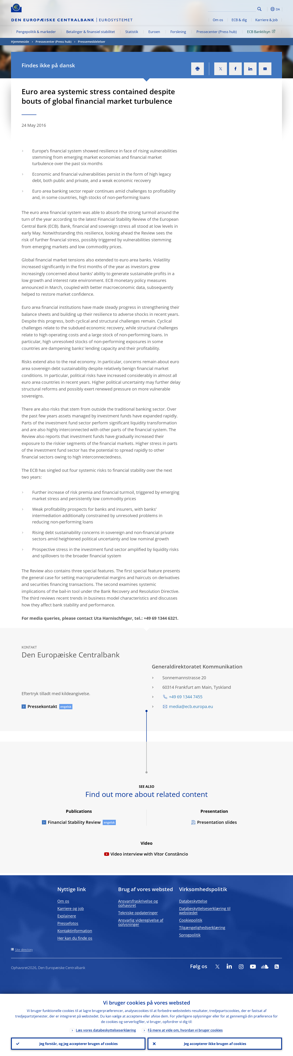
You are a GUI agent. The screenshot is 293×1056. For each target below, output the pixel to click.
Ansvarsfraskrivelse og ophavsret (138, 903)
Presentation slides (217, 822)
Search (259, 9)
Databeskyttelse (193, 901)
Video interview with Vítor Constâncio (149, 854)
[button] (267, 9)
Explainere (66, 915)
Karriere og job (70, 908)
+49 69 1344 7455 (185, 697)
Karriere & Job (266, 20)
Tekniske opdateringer (138, 912)
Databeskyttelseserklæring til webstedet (205, 910)
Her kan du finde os (74, 938)
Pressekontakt (42, 706)
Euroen (154, 31)
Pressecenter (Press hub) (216, 31)
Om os (218, 20)
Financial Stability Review (74, 822)
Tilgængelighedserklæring (202, 927)
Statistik (131, 31)
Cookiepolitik (190, 920)
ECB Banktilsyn (262, 31)
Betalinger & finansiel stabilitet (90, 31)
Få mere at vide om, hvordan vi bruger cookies (185, 1030)
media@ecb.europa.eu (191, 706)
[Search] (235, 8)
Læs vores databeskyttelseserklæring (106, 1030)
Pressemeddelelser (91, 42)
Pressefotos (67, 923)
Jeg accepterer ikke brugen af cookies (215, 1043)
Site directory (24, 950)
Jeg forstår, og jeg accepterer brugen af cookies (78, 1043)
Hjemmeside (20, 42)
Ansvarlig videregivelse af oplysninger (140, 922)
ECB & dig (239, 20)
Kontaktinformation (74, 930)
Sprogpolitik (189, 934)
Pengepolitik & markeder (36, 31)
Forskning (178, 31)
